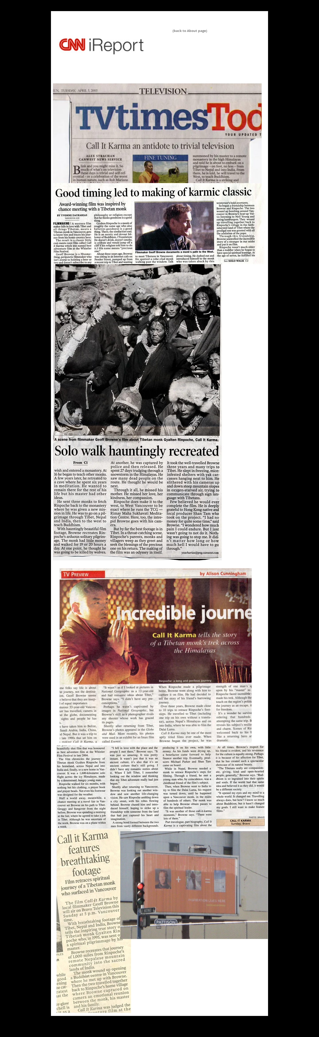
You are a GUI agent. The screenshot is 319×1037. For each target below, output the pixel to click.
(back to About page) (190, 30)
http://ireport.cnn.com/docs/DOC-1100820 (90, 58)
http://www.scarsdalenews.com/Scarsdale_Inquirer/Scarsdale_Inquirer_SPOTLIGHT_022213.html (127, 67)
